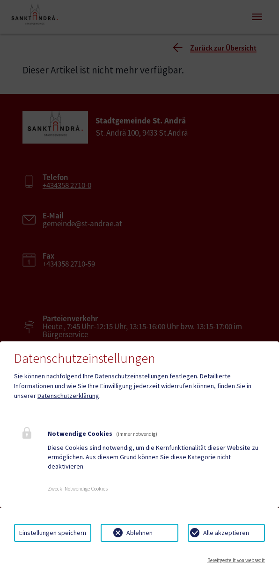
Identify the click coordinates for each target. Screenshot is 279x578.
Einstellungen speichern (52, 532)
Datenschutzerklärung (68, 395)
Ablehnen (139, 532)
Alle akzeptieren (226, 532)
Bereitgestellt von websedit (236, 560)
